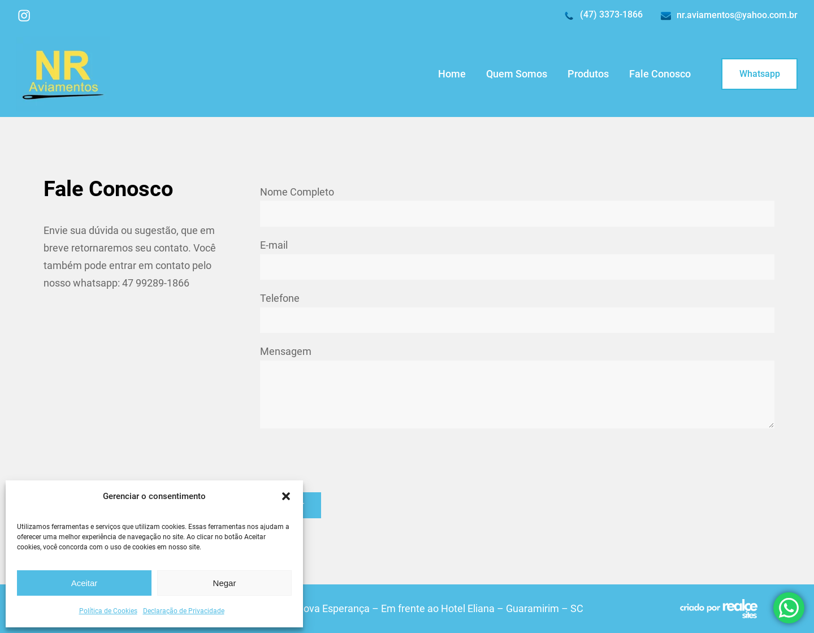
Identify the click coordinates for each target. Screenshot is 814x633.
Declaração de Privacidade (183, 611)
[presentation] (346, 460)
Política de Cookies (108, 611)
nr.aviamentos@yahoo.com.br (737, 15)
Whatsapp (759, 73)
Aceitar (84, 583)
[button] (286, 496)
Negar (224, 583)
